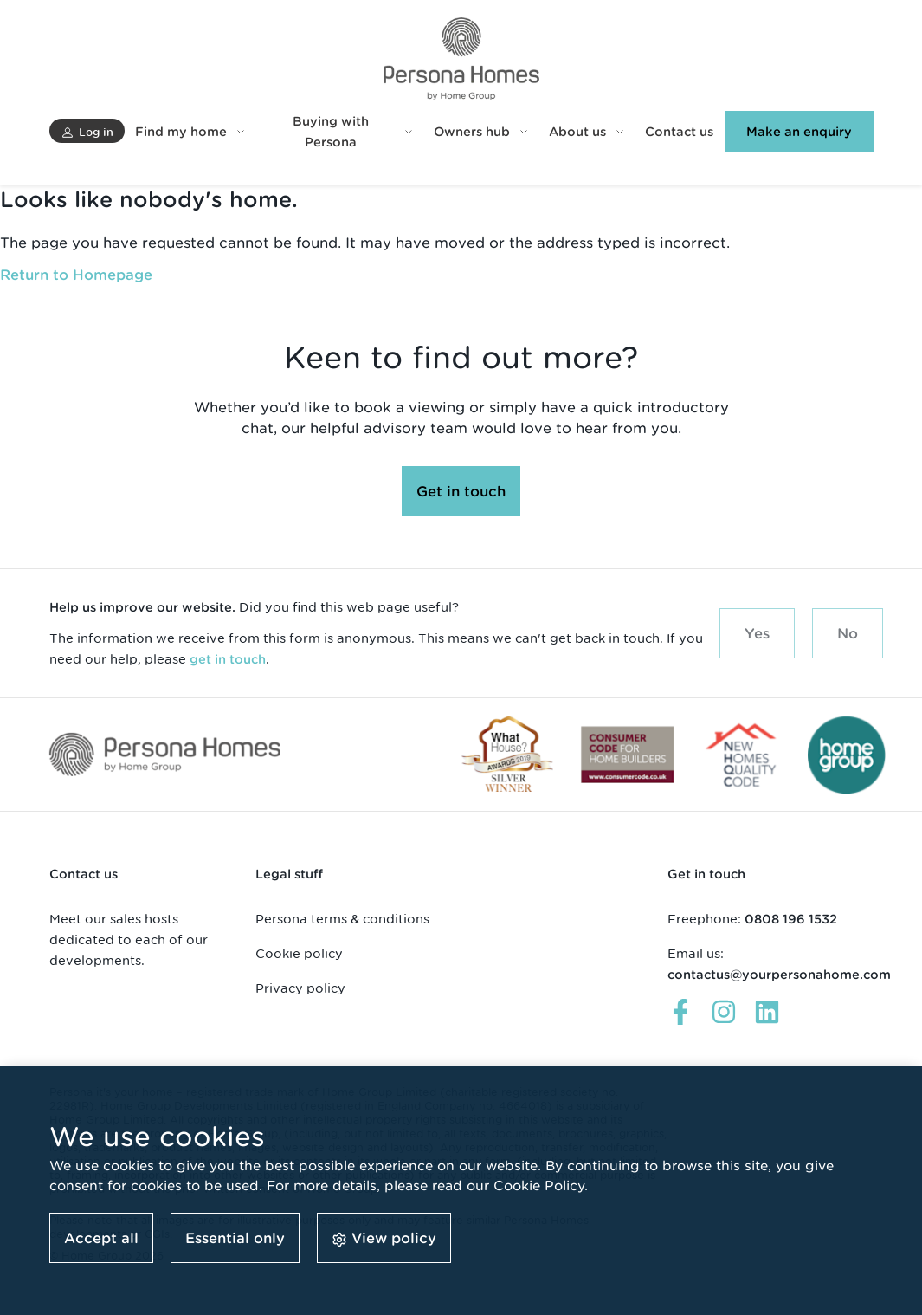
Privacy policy (300, 988)
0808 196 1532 (791, 919)
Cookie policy (299, 953)
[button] (87, 131)
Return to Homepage (76, 274)
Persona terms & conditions (342, 918)
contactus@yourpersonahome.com (779, 974)
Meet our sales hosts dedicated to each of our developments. (128, 939)
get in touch (228, 659)
